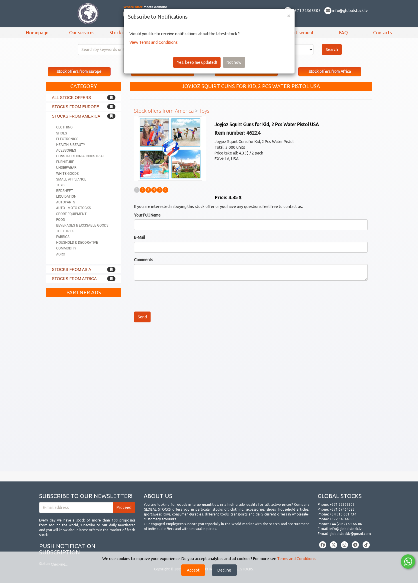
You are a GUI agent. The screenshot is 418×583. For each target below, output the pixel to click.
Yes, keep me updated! (197, 62)
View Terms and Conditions (153, 42)
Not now (234, 62)
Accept (193, 570)
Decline (224, 570)
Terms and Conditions (296, 558)
